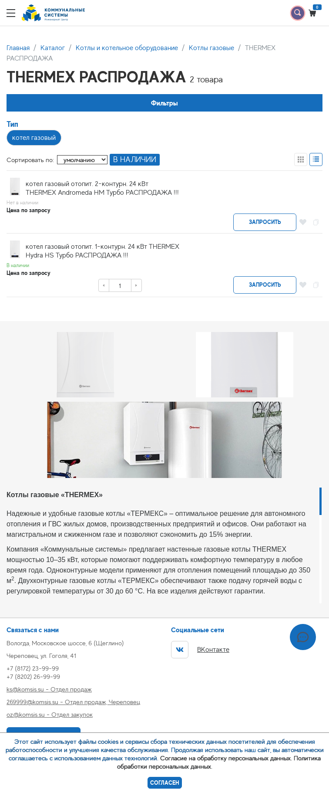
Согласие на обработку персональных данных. (226, 758)
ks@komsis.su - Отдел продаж (49, 689)
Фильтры (164, 103)
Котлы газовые (211, 48)
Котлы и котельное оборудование (127, 48)
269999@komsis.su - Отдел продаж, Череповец (73, 701)
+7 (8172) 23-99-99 (33, 668)
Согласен (164, 782)
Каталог (52, 48)
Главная (18, 48)
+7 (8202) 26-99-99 (33, 676)
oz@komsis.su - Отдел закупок (50, 714)
